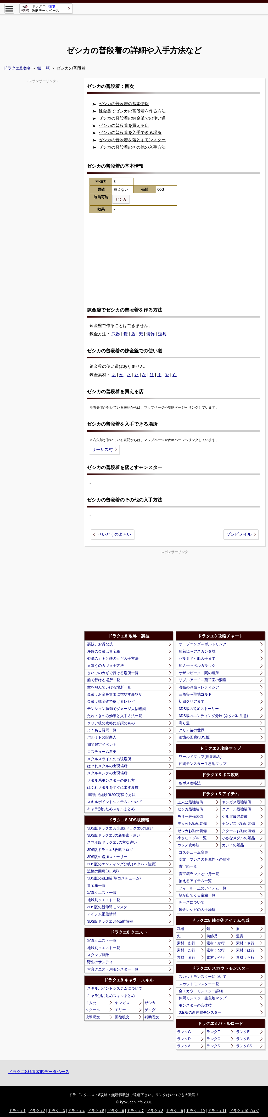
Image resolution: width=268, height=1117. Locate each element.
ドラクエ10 (195, 1111)
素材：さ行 (245, 943)
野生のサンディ (100, 962)
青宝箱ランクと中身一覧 (199, 874)
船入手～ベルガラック (197, 665)
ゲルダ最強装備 (235, 816)
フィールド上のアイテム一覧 (202, 888)
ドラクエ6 (115, 1111)
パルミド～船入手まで (197, 658)
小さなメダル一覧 (192, 838)
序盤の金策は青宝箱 (103, 651)
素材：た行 (186, 950)
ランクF (213, 1032)
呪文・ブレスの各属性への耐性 (204, 859)
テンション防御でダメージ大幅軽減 (116, 709)
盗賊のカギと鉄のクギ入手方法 (112, 658)
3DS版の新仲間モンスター (109, 907)
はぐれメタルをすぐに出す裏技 (112, 787)
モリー (120, 1010)
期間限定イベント (101, 744)
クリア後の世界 (191, 730)
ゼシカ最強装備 (190, 809)
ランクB (242, 1039)
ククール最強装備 (236, 809)
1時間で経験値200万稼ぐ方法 (111, 795)
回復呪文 (122, 1017)
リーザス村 (102, 449)
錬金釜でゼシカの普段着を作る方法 (132, 111)
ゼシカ (149, 1003)
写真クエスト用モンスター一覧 (112, 969)
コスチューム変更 (101, 751)
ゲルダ (149, 1010)
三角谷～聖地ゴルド (195, 694)
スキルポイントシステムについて (114, 802)
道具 (162, 334)
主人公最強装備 (190, 802)
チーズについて (191, 902)
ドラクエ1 (17, 1111)
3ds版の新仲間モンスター (200, 1012)
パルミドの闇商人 (101, 737)
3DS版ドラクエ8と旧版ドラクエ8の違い (120, 828)
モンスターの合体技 (195, 1005)
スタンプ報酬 (98, 955)
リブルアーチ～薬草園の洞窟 (202, 680)
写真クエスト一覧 (101, 892)
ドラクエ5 (96, 1111)
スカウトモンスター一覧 (199, 984)
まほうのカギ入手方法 (105, 665)
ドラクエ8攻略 (17, 68)
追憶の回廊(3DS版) (103, 871)
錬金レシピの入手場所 (197, 909)
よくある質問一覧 (101, 730)
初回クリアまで (191, 701)
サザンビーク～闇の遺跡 (199, 673)
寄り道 (184, 723)
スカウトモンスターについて (202, 976)
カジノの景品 (233, 845)
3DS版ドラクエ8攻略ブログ (110, 850)
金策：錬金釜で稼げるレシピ (111, 701)
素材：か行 (215, 943)
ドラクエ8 (155, 1111)
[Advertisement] (134, 26)
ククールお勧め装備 (238, 831)
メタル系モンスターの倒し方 (111, 780)
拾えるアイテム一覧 (195, 881)
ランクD (184, 1039)
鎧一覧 (43, 68)
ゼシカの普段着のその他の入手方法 (132, 147)
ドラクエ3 (56, 1111)
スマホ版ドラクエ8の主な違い (112, 842)
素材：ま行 (186, 957)
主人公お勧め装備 (192, 823)
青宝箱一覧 (96, 885)
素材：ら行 (245, 957)
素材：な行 (215, 950)
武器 (115, 334)
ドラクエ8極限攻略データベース (38, 1071)
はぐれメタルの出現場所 (107, 766)
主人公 (90, 1003)
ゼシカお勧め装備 (192, 831)
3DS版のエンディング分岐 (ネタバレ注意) (121, 864)
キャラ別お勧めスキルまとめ (111, 809)
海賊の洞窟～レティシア (199, 687)
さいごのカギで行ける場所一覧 (112, 673)
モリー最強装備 (190, 816)
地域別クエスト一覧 (103, 900)
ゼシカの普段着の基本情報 (124, 103)
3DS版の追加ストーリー (107, 857)
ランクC (213, 1039)
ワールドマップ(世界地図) (200, 756)
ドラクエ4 (76, 1111)
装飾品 (211, 936)
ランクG (184, 1032)
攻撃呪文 (92, 1017)
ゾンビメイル (239, 534)
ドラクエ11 (217, 1111)
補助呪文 (151, 1017)
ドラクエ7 (135, 1111)
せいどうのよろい (114, 534)
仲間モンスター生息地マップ (202, 763)
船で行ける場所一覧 (103, 680)
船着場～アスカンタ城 (197, 651)
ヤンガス (122, 1003)
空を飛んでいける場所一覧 (109, 687)
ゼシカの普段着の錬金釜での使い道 (132, 118)
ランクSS (244, 1046)
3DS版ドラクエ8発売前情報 (110, 921)
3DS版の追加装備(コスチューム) (114, 878)
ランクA (183, 1046)
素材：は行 (245, 950)
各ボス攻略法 (190, 783)
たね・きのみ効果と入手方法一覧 (114, 716)
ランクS (213, 1046)
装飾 (150, 334)
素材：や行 (215, 957)
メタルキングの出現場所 (107, 773)
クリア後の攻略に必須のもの (111, 723)
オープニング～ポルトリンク (202, 644)
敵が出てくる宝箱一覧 (197, 895)
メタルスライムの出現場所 (109, 759)
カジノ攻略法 (188, 845)
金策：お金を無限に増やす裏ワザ (114, 694)
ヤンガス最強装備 (236, 802)
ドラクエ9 (174, 1111)
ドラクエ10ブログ (244, 1111)
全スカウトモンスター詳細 (201, 991)
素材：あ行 (186, 943)
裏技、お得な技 (100, 644)
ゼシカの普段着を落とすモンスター (132, 140)
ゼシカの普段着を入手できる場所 (130, 132)
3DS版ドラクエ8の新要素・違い (113, 835)
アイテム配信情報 (101, 914)
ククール (92, 1010)
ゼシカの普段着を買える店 (124, 125)
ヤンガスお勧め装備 (238, 823)
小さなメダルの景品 (238, 838)
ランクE (242, 1032)
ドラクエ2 (37, 1111)
